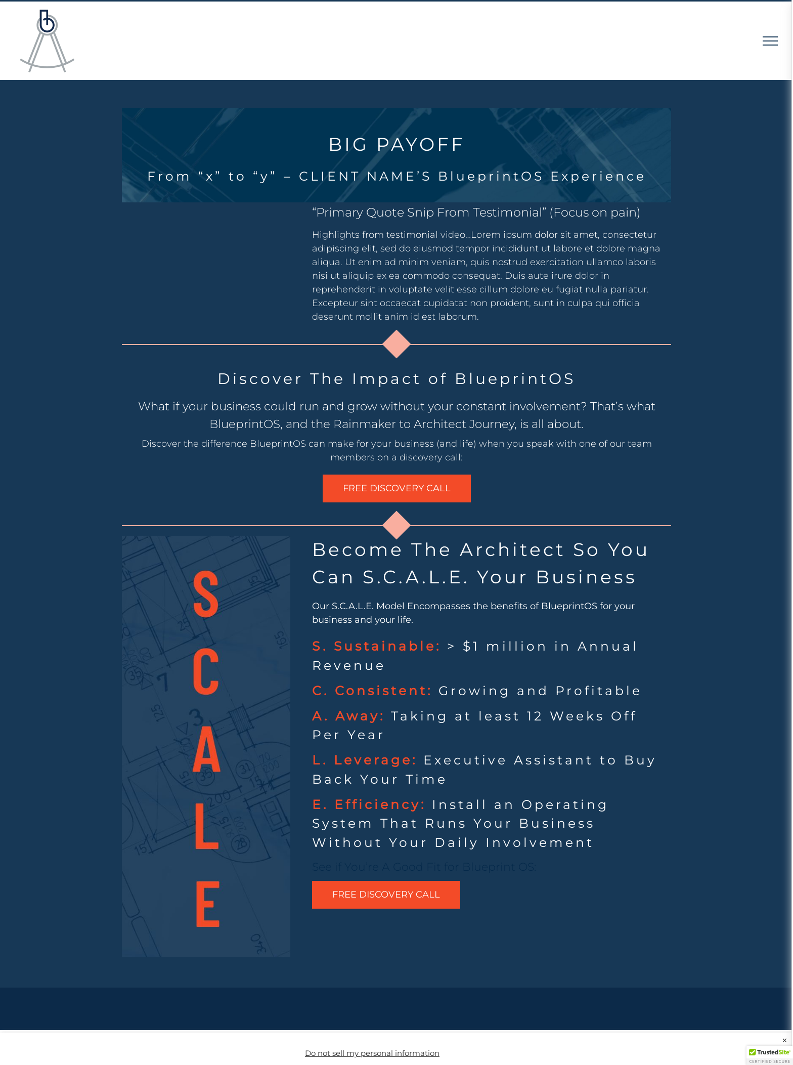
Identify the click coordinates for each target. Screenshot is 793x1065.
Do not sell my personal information (372, 1053)
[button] (769, 1055)
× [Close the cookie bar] (784, 1040)
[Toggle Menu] (770, 41)
